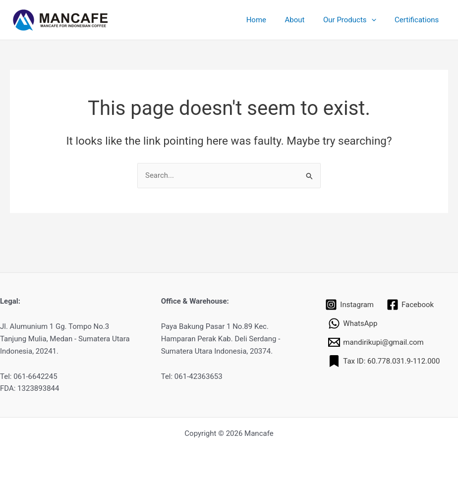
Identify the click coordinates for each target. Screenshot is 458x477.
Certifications (419, 19)
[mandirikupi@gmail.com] (376, 342)
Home (269, 19)
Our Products (355, 20)
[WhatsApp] (353, 323)
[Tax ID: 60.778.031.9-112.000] (384, 361)
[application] (377, 20)
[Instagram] (349, 304)
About (304, 19)
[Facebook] (410, 304)
